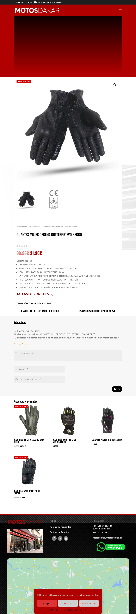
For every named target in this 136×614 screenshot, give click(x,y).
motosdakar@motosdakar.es (107, 537)
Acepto (47, 603)
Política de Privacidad (76, 610)
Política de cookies (57, 610)
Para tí (24, 225)
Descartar (68, 603)
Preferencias (89, 603)
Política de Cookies (59, 532)
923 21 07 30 (101, 532)
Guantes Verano (34, 225)
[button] (114, 83)
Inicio (19, 225)
